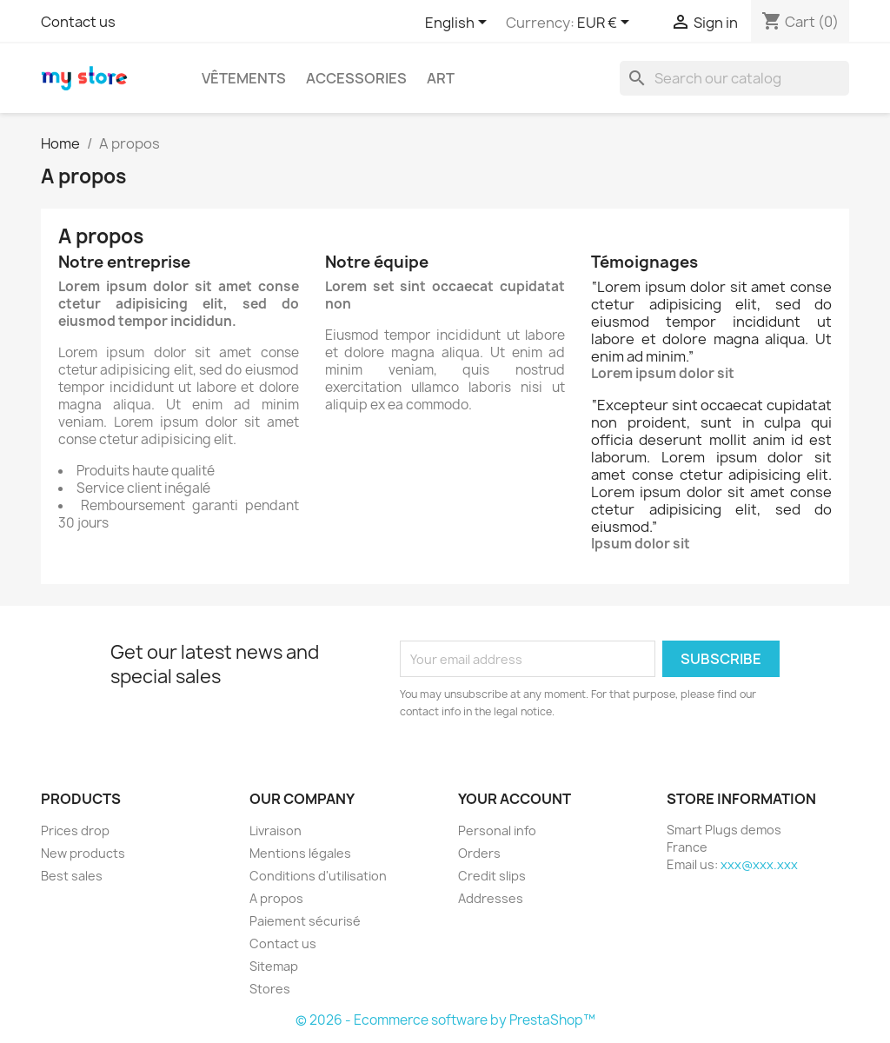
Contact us (78, 21)
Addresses (490, 898)
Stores (269, 988)
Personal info (497, 830)
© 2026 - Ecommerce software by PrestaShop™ (445, 1020)
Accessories (356, 78)
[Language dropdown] (459, 23)
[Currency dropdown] (606, 23)
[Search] (734, 78)
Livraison (275, 830)
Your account (514, 798)
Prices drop (75, 830)
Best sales (72, 875)
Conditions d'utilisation (318, 875)
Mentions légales (300, 853)
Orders (479, 853)
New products (83, 853)
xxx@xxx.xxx (759, 864)
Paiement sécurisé (305, 921)
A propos (276, 898)
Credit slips (492, 875)
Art (441, 78)
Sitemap (273, 966)
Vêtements (244, 78)
